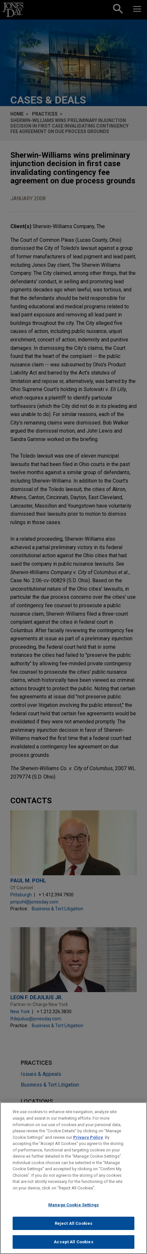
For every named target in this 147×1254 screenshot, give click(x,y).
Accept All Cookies (73, 1242)
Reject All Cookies (73, 1223)
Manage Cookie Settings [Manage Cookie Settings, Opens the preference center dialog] (73, 1205)
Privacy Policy (88, 1137)
